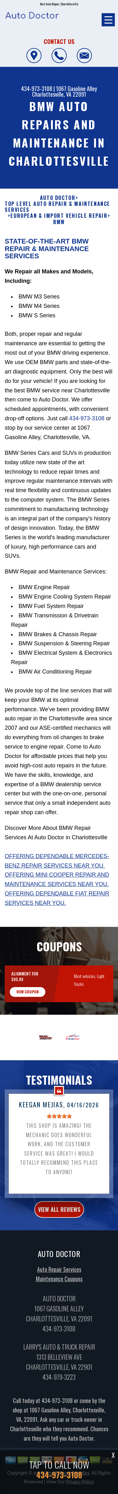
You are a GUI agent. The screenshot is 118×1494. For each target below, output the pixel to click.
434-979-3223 (59, 1407)
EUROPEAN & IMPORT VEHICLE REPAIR (58, 247)
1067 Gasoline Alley (76, 88)
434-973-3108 (36, 88)
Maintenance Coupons (59, 1309)
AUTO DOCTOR (58, 228)
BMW (59, 252)
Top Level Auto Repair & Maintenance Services (57, 237)
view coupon (27, 1022)
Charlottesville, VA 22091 (59, 94)
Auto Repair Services (59, 1300)
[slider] (59, 1146)
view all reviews (59, 1240)
